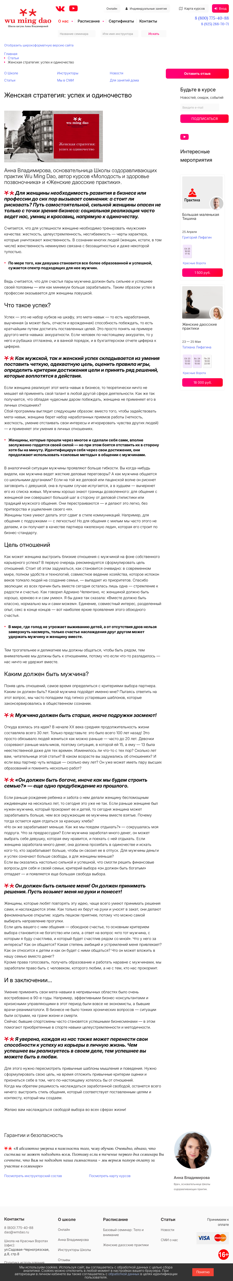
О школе (67, 1219)
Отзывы (64, 1260)
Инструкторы (67, 73)
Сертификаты (121, 21)
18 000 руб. (203, 382)
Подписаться (204, 119)
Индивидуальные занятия (146, 8)
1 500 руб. (202, 272)
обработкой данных (123, 1274)
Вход (220, 8)
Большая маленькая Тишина (200, 216)
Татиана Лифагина (196, 347)
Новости (116, 73)
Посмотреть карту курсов (110, 1176)
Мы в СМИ (65, 80)
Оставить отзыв (197, 73)
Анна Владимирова (73, 1240)
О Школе (11, 73)
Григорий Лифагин (197, 237)
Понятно (203, 1272)
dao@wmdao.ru (16, 1232)
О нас (63, 21)
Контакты (148, 21)
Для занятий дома (124, 80)
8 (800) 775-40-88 (212, 18)
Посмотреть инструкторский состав (33, 1176)
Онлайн (111, 8)
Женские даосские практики (199, 326)
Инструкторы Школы (74, 1250)
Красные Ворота (194, 263)
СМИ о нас (169, 1240)
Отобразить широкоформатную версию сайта (38, 45)
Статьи (9, 80)
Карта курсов (192, 8)
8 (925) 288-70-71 (215, 24)
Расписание (89, 21)
